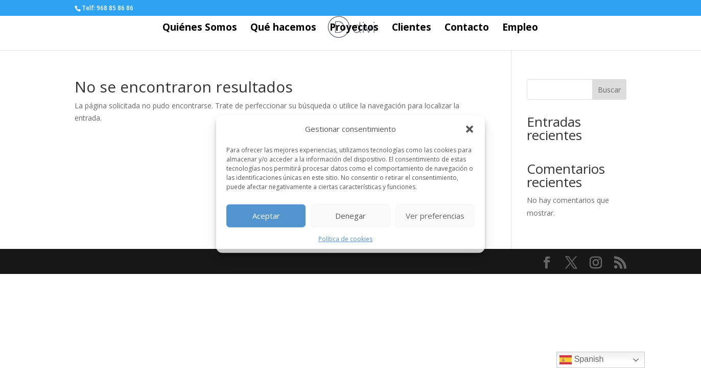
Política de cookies (345, 239)
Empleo (520, 29)
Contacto (467, 29)
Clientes (411, 29)
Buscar (609, 90)
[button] (469, 129)
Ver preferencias (435, 216)
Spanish (581, 360)
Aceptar (266, 216)
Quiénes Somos (199, 29)
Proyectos (354, 29)
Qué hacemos (283, 29)
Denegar (350, 216)
